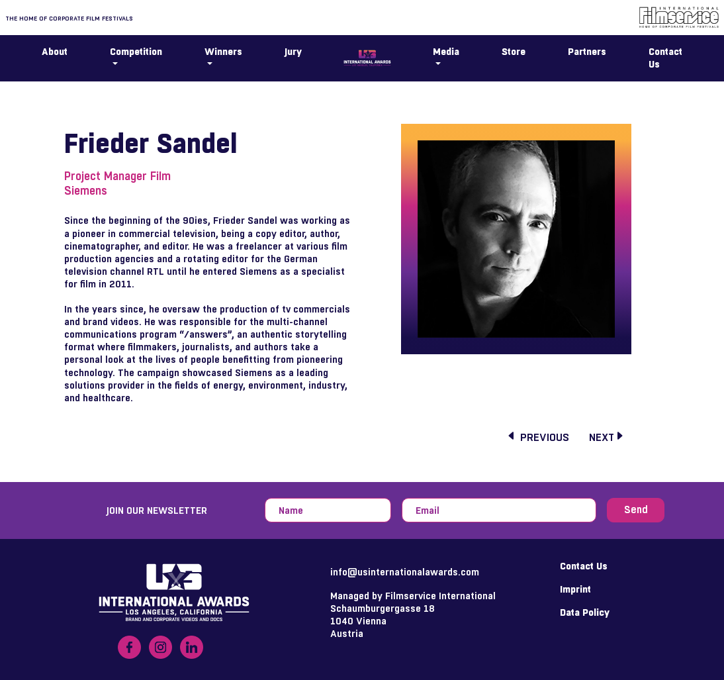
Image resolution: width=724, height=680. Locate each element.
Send (636, 510)
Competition (136, 51)
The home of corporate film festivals (69, 18)
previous (537, 437)
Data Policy (585, 612)
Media (446, 51)
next (607, 437)
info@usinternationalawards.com (404, 571)
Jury (293, 51)
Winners (223, 51)
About (55, 51)
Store (513, 51)
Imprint (575, 589)
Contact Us (665, 58)
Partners (587, 51)
